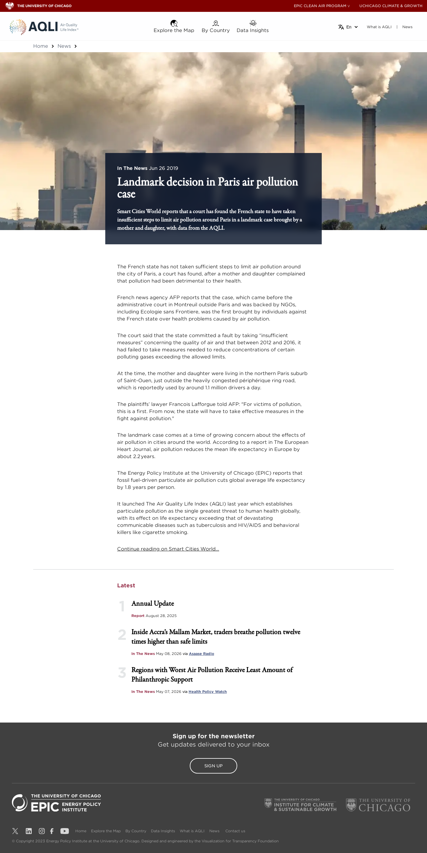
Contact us (235, 831)
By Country (135, 831)
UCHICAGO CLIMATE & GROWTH (391, 6)
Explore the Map (106, 831)
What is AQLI (192, 831)
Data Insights (163, 831)
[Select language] (348, 27)
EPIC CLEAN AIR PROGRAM (320, 6)
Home (40, 46)
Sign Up (213, 765)
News (64, 46)
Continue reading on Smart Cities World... (168, 549)
